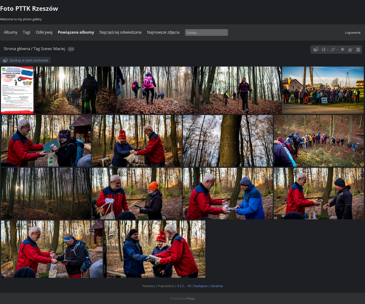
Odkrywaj (44, 32)
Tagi (26, 32)
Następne (200, 286)
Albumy (10, 32)
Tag (36, 48)
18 (188, 286)
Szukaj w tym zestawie (29, 60)
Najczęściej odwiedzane (121, 32)
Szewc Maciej (53, 48)
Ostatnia (217, 286)
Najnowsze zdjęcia (163, 32)
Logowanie (352, 32)
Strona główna (17, 48)
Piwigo (190, 298)
